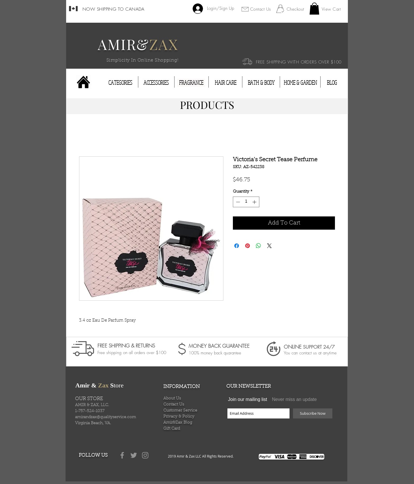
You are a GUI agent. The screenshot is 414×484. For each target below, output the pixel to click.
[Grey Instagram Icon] (145, 455)
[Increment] (254, 202)
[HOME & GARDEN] (300, 83)
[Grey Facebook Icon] (122, 455)
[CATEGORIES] (120, 83)
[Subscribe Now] (312, 413)
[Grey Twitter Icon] (133, 455)
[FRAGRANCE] (191, 83)
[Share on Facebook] (236, 245)
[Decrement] (237, 202)
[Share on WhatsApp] (258, 245)
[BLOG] (332, 83)
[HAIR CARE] (225, 83)
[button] (314, 9)
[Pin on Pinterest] (247, 245)
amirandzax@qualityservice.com (105, 417)
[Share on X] (269, 245)
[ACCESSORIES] (156, 83)
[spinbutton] (246, 202)
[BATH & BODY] (261, 83)
